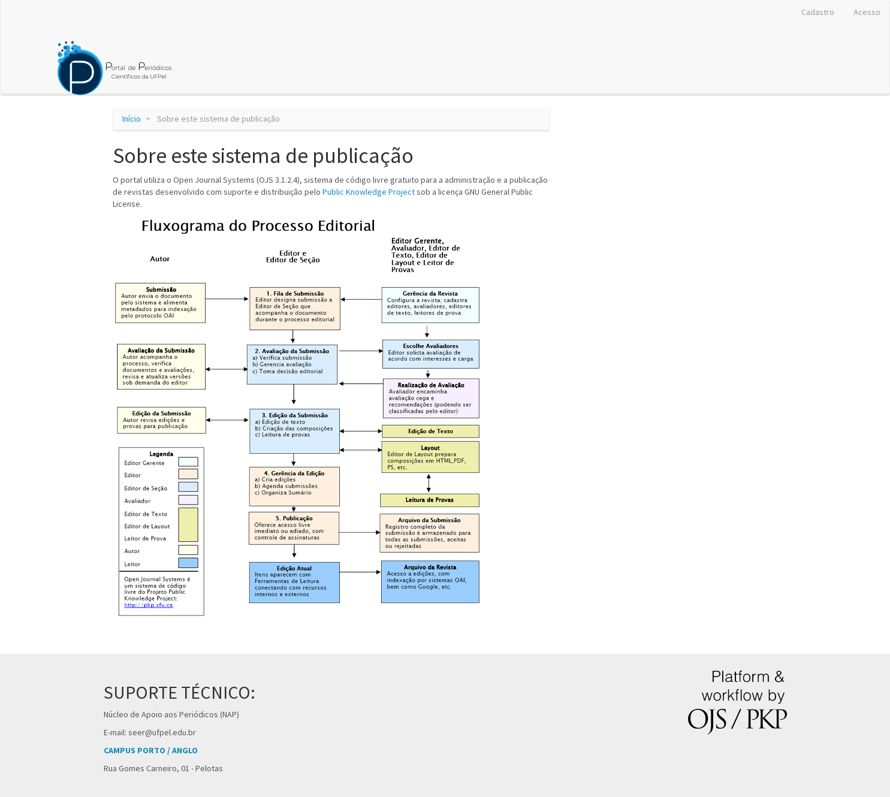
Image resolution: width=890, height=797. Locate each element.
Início (131, 118)
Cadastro (817, 12)
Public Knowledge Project (368, 191)
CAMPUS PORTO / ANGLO (151, 750)
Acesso (866, 12)
